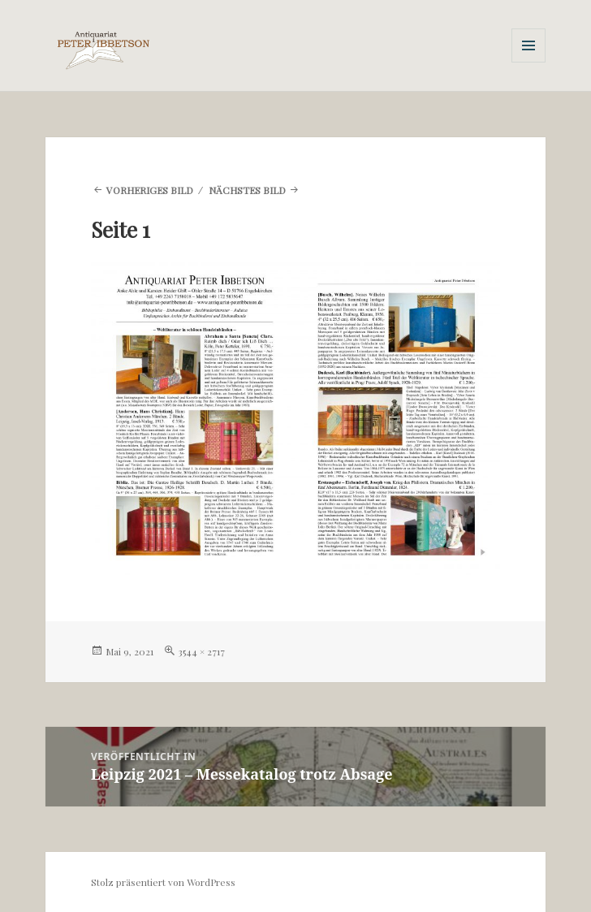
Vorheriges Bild (149, 190)
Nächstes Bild (247, 190)
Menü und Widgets (529, 62)
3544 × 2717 (201, 651)
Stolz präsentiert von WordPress (163, 881)
